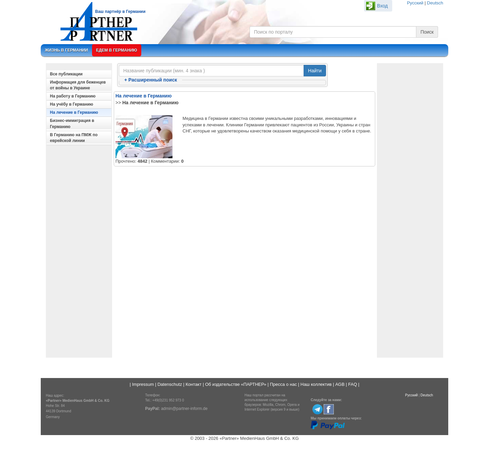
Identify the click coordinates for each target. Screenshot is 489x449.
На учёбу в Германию (71, 104)
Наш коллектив (316, 384)
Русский (415, 2)
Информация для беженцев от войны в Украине (78, 85)
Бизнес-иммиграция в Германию (72, 123)
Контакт (194, 384)
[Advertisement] (79, 253)
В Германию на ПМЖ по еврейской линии (73, 137)
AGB (339, 384)
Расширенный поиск (150, 80)
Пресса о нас (283, 384)
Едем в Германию (116, 50)
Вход (382, 5)
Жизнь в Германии (66, 50)
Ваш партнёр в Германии (120, 11)
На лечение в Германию (74, 112)
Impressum (143, 384)
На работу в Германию (72, 96)
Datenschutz (170, 384)
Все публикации (66, 74)
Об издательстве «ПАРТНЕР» (235, 384)
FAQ (352, 384)
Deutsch (435, 2)
